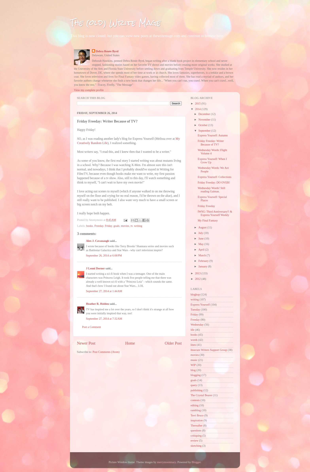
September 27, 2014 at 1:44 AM (104, 291)
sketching (196, 445)
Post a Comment (91, 327)
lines (193, 344)
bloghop (195, 294)
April (201, 249)
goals (116, 225)
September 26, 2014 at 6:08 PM (104, 255)
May (201, 244)
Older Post (173, 343)
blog (193, 370)
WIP (193, 365)
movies (125, 225)
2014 (198, 109)
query (194, 385)
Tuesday (195, 309)
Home (130, 343)
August (202, 227)
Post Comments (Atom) (106, 351)
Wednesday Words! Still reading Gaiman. (211, 189)
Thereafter (196, 425)
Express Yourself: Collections (215, 177)
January (203, 266)
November (204, 119)
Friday (108, 225)
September (204, 130)
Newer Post (86, 343)
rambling (196, 410)
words (194, 339)
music (194, 360)
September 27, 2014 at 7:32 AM (104, 318)
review (194, 440)
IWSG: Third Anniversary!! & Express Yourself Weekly (215, 213)
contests (195, 400)
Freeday (99, 225)
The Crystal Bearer (201, 395)
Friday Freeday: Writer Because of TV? (211, 142)
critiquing (196, 435)
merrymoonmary (166, 462)
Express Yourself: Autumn (213, 135)
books (89, 225)
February (204, 260)
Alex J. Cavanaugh (97, 240)
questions (196, 430)
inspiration (197, 420)
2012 (198, 278)
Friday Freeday (206, 206)
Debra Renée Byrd (107, 51)
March (202, 255)
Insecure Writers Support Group (209, 349)
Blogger (196, 462)
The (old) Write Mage (115, 22)
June (201, 238)
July (201, 233)
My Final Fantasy (208, 220)
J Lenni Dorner (95, 268)
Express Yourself (200, 304)
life (192, 329)
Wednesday (197, 324)
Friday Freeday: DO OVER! (214, 182)
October (203, 125)
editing (194, 405)
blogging (196, 375)
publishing (197, 390)
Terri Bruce (197, 415)
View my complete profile (89, 90)
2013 (198, 273)
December (204, 114)
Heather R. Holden (97, 303)
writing (138, 225)
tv (131, 225)
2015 (198, 103)
